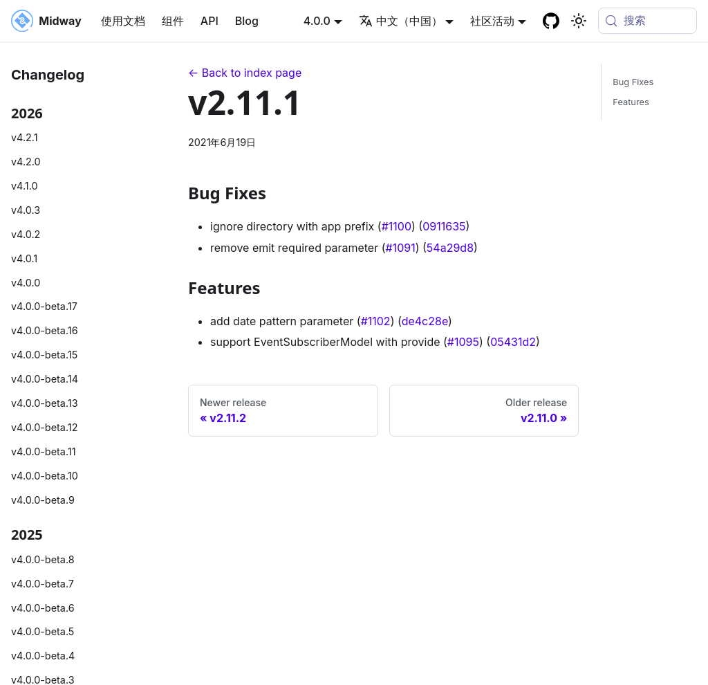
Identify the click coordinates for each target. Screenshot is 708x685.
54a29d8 (450, 248)
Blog (247, 21)
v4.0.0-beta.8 (43, 559)
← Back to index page (244, 73)
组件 (173, 21)
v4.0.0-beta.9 (43, 500)
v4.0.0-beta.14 (44, 379)
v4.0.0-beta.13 (44, 403)
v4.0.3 (25, 210)
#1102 (376, 321)
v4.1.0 (24, 186)
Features (631, 102)
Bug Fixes (633, 82)
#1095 (463, 342)
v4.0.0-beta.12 (44, 427)
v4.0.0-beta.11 (43, 451)
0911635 (443, 226)
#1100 (396, 226)
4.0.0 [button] (317, 21)
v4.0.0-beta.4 (43, 655)
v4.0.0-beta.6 (43, 608)
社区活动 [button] (492, 21)
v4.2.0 (26, 161)
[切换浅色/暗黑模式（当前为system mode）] (579, 21)
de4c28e (425, 321)
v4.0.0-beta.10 (44, 476)
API (209, 21)
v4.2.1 (24, 137)
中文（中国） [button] (400, 21)
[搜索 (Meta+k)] (647, 21)
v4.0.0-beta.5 (42, 631)
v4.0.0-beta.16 (44, 330)
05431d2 (513, 342)
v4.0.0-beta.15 (44, 354)
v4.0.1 (24, 258)
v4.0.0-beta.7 (42, 584)
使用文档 (123, 21)
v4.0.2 (25, 234)
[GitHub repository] (551, 21)
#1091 (401, 248)
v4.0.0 (25, 283)
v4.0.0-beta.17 (44, 306)
